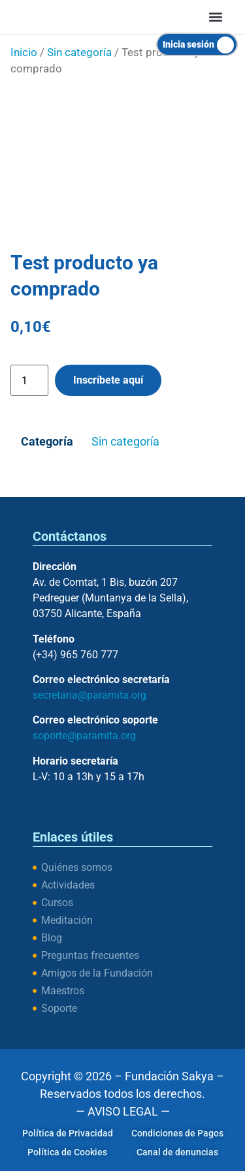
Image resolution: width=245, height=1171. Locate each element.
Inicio (23, 52)
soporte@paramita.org (84, 735)
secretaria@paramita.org (89, 695)
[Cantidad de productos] (29, 380)
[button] (216, 16)
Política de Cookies (67, 1152)
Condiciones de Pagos (177, 1133)
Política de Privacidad (67, 1133)
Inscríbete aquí (108, 380)
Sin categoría (79, 52)
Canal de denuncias (177, 1152)
